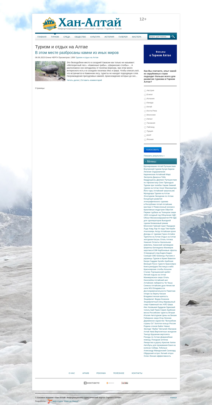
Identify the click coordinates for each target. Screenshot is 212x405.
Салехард (171, 350)
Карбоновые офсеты (167, 250)
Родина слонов (151, 326)
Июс (146, 307)
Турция (148, 131)
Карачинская (150, 174)
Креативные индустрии (154, 210)
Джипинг (161, 180)
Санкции (148, 256)
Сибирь (155, 348)
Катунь (156, 239)
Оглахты (156, 242)
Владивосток (159, 288)
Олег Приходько (166, 182)
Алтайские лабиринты (154, 283)
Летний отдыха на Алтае (155, 275)
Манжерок (168, 247)
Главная (41, 37)
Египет (148, 94)
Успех (146, 356)
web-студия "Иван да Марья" (63, 401)
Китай (148, 107)
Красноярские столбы (154, 269)
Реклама (101, 373)
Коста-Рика (150, 111)
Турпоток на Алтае (152, 237)
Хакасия (148, 242)
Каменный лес (156, 304)
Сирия (163, 310)
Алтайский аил (161, 280)
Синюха (147, 285)
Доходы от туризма (153, 234)
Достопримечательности (155, 291)
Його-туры (148, 191)
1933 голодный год (152, 215)
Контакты (137, 373)
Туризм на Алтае (162, 193)
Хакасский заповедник (163, 245)
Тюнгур (147, 334)
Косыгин (168, 269)
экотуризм (148, 239)
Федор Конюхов (162, 299)
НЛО (165, 304)
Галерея (123, 37)
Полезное (118, 373)
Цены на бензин (169, 315)
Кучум (165, 169)
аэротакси (148, 250)
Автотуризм (156, 315)
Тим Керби (170, 228)
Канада (148, 102)
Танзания (149, 123)
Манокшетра (170, 188)
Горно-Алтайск (168, 234)
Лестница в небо (165, 266)
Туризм (55, 37)
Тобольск (163, 348)
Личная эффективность (160, 356)
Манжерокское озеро (153, 277)
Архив (85, 373)
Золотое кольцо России (165, 323)
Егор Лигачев (165, 318)
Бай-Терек (155, 310)
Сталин (147, 272)
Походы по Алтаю (152, 337)
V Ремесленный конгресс (163, 207)
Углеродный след (152, 253)
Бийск (161, 326)
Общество (80, 37)
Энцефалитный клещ (154, 302)
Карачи (171, 169)
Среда (66, 37)
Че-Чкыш (168, 283)
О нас (72, 373)
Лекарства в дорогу (153, 342)
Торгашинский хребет (160, 272)
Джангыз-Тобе (159, 177)
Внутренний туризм (153, 169)
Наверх (173, 397)
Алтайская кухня (168, 231)
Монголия (149, 115)
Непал (148, 119)
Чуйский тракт (159, 226)
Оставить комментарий (91, 80)
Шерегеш (148, 247)
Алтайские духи (158, 285)
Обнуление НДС (168, 215)
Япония (148, 139)
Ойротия (169, 210)
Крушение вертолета (160, 334)
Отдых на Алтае (168, 237)
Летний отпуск (167, 353)
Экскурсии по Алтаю (164, 196)
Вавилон (172, 258)
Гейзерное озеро (151, 318)
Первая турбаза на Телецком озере (160, 212)
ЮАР (147, 135)
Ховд (151, 228)
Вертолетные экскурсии (165, 331)
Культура (95, 37)
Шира (170, 304)
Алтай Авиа (149, 331)
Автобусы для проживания (156, 345)
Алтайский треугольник (164, 191)
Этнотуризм (149, 196)
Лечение (148, 172)
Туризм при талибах (153, 185)
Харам (165, 185)
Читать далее (73, 80)
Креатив (166, 342)
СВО (154, 256)
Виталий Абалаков (167, 329)
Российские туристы (159, 313)
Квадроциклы (150, 180)
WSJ (151, 288)
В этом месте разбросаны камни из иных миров (77, 52)
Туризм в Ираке (160, 258)
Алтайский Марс (163, 174)
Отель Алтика (166, 239)
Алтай (160, 166)
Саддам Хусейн (157, 261)
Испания (149, 98)
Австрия (149, 90)
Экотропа (148, 177)
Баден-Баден (166, 253)
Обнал (147, 218)
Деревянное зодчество (154, 321)
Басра (147, 261)
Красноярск (171, 264)
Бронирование (150, 166)
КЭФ (155, 250)
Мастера (136, 37)
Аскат (162, 188)
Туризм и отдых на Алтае (87, 57)
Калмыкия (153, 307)
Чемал (167, 326)
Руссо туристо (159, 264)
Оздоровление (158, 172)
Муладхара (149, 193)
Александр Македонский (155, 350)
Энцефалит (149, 299)
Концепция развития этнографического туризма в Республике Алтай (156, 201)
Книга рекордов (151, 266)
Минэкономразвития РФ (161, 218)
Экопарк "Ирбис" (151, 329)
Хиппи (173, 342)
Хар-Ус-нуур (159, 228)
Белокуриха (158, 247)
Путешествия (169, 166)
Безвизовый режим (159, 223)
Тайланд (149, 127)
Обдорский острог (152, 353)
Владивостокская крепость (156, 296)
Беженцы (161, 256)
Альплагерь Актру (152, 231)
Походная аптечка (160, 340)
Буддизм (162, 307)
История (109, 37)
